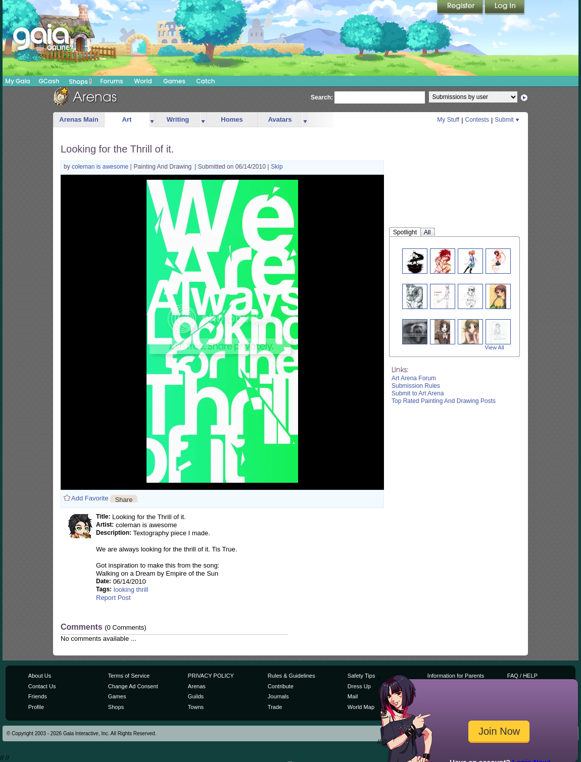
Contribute (281, 686)
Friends (37, 696)
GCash (49, 81)
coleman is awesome (101, 166)
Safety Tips (361, 676)
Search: (322, 97)
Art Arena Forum (414, 378)
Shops (80, 81)
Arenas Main (78, 119)
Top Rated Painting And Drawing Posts (444, 400)
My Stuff (448, 119)
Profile (36, 707)
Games (174, 81)
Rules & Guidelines (291, 676)
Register (461, 7)
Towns (196, 707)
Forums (111, 81)
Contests (477, 119)
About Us (39, 676)
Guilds (196, 696)
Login (505, 7)
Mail (353, 696)
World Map (361, 707)
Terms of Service (129, 676)
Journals (278, 696)
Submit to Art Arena (418, 393)
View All (494, 347)
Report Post (113, 597)
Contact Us (42, 686)
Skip (276, 166)
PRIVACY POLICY (211, 676)
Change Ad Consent (133, 686)
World (143, 81)
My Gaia (17, 81)
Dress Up (359, 686)
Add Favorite (90, 498)
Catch (206, 81)
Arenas (197, 686)
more (152, 120)
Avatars (280, 119)
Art (127, 119)
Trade (275, 707)
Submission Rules (416, 385)
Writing (178, 119)
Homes (232, 119)
